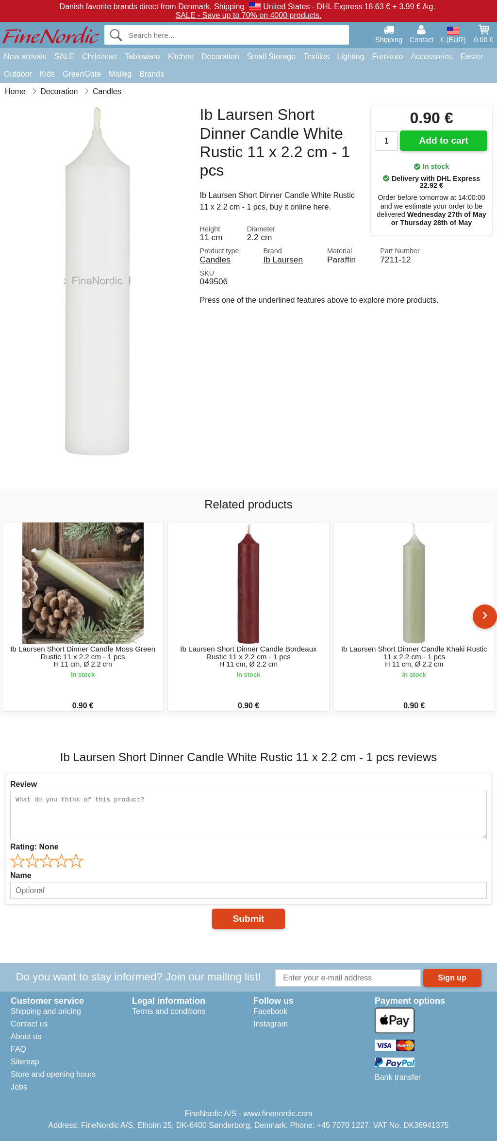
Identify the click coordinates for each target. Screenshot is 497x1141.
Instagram (270, 1024)
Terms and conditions (168, 1011)
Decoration (220, 56)
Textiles (316, 56)
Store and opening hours (53, 1074)
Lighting (350, 56)
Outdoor (18, 74)
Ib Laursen (283, 259)
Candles (215, 259)
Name (21, 875)
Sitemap (25, 1062)
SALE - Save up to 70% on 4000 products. (249, 15)
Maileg (120, 74)
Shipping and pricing (46, 1011)
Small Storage (271, 56)
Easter (472, 56)
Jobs (19, 1087)
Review (23, 784)
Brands (151, 74)
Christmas (99, 56)
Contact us (29, 1024)
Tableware (142, 56)
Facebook (270, 1011)
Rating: (34, 847)
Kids (47, 74)
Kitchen (181, 56)
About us (26, 1036)
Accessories (432, 56)
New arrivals (25, 56)
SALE (64, 56)
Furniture (387, 56)
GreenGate (82, 74)
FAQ (18, 1049)
